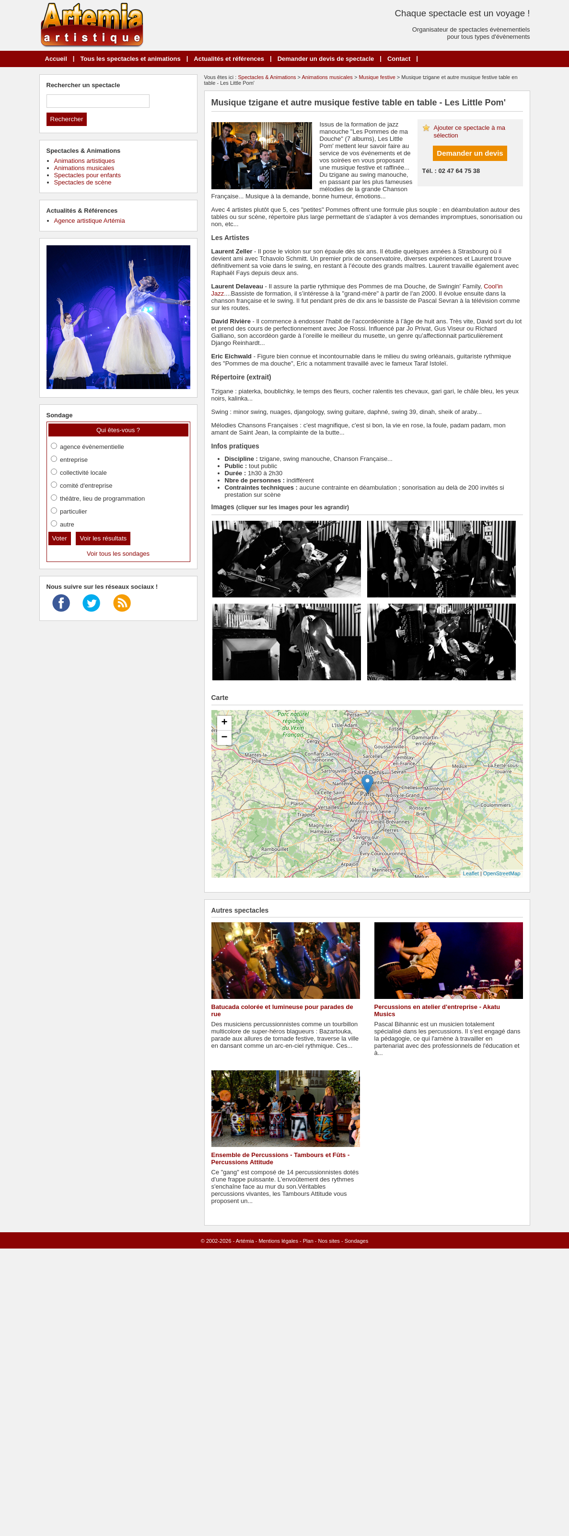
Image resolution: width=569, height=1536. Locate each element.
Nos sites (329, 1241)
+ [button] (224, 723)
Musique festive (377, 77)
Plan (308, 1241)
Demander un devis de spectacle (326, 58)
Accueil (56, 58)
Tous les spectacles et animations (130, 58)
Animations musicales (327, 77)
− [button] (224, 738)
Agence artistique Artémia (89, 220)
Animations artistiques (84, 160)
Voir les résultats (103, 538)
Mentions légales (278, 1241)
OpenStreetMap (502, 873)
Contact (398, 58)
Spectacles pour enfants (87, 175)
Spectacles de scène (83, 182)
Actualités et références (229, 58)
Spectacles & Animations (267, 77)
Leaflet (471, 873)
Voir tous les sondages (118, 553)
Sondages (357, 1241)
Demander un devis (470, 153)
